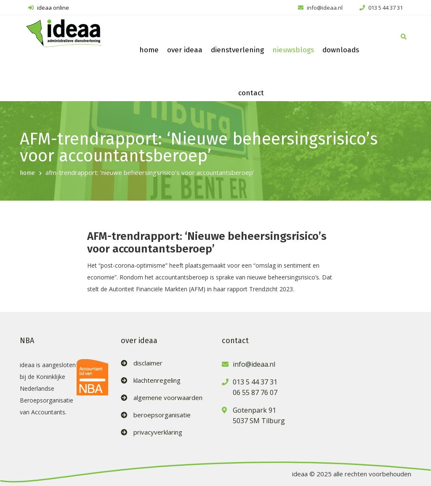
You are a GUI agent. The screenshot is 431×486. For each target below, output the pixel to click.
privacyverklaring (157, 432)
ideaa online (48, 7)
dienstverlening (237, 50)
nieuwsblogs (293, 50)
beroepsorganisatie (162, 415)
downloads (340, 50)
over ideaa (184, 50)
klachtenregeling (157, 380)
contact (251, 93)
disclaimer (147, 363)
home (149, 50)
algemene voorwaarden (167, 398)
